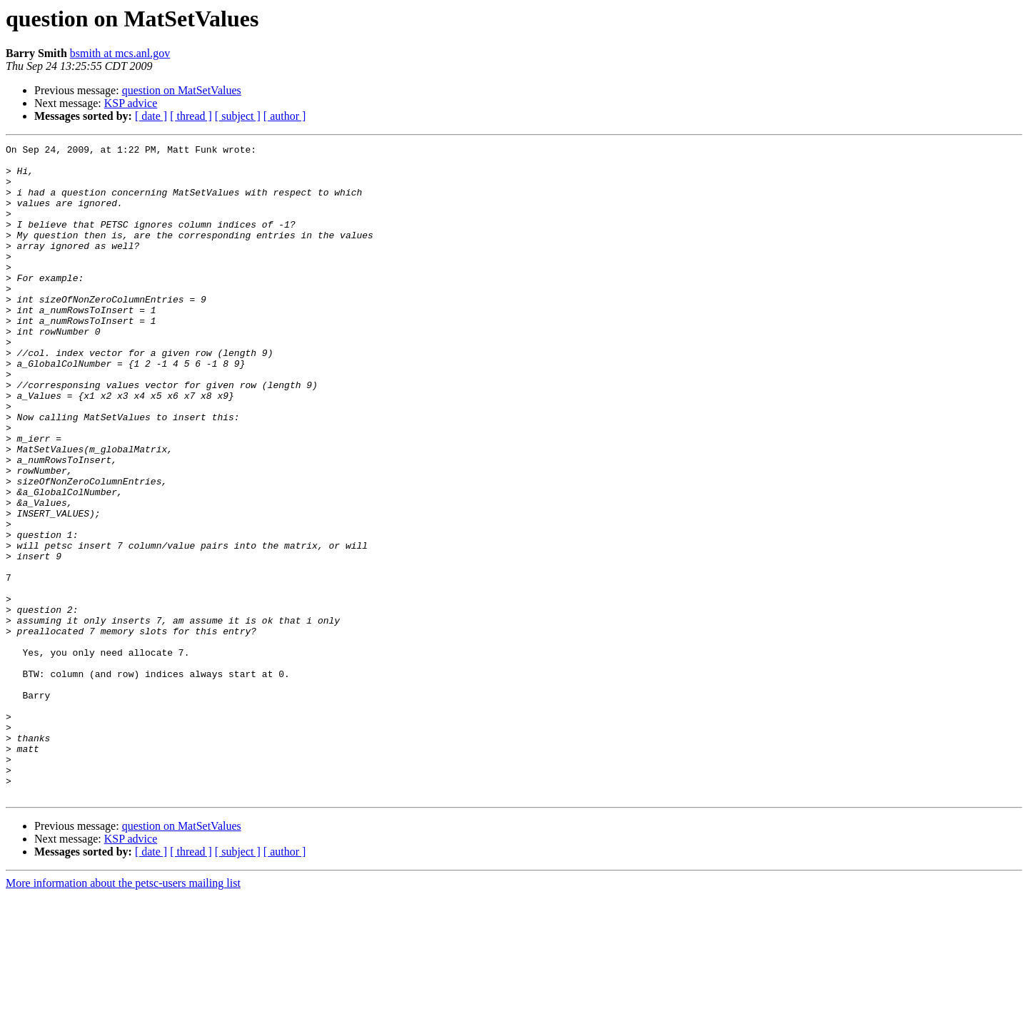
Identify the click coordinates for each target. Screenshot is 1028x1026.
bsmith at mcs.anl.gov (120, 53)
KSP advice (131, 103)
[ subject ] (238, 116)
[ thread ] (191, 116)
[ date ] (151, 116)
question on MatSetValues (181, 90)
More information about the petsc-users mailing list (123, 1013)
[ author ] (284, 116)
